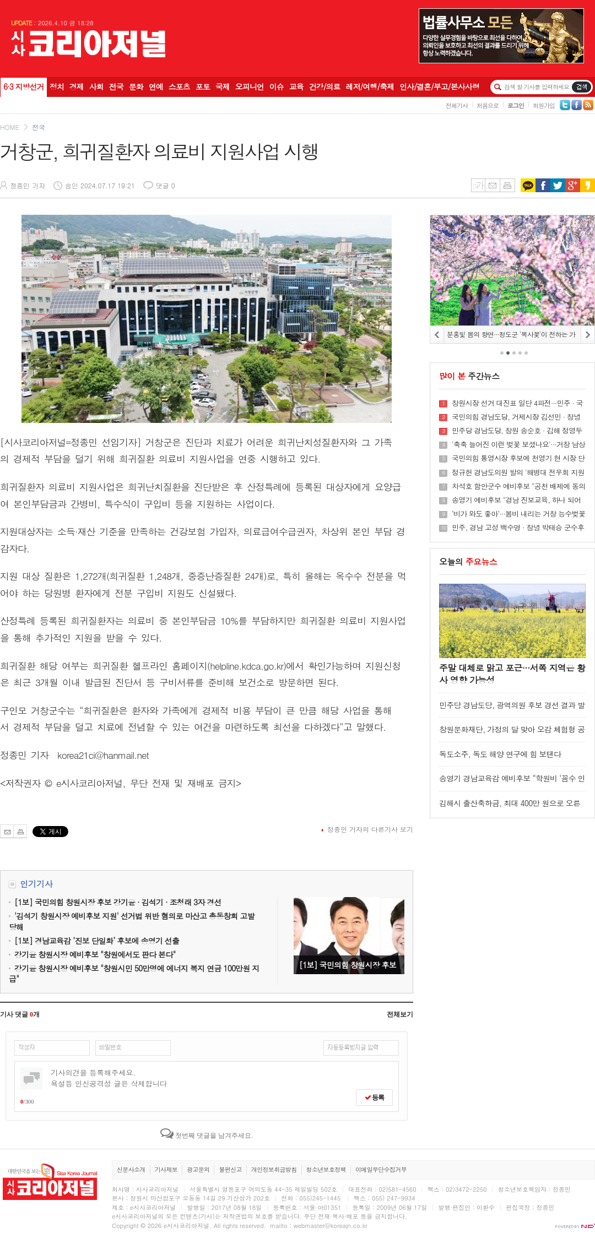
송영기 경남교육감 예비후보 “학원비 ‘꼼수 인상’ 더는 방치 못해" (512, 783)
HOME (9, 127)
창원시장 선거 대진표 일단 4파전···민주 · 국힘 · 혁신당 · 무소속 (517, 403)
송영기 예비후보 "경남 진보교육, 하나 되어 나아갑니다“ (516, 500)
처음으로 (488, 105)
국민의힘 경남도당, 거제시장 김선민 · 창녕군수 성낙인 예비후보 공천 (516, 417)
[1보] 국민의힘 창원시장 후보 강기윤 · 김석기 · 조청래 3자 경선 (349, 935)
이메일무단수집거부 (381, 1169)
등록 (374, 1097)
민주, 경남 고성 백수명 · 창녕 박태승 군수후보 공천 (518, 528)
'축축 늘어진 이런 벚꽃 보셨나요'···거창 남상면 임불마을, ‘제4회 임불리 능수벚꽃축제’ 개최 (518, 444)
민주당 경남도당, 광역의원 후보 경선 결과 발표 (512, 710)
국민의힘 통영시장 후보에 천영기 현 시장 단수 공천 (518, 458)
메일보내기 (492, 185)
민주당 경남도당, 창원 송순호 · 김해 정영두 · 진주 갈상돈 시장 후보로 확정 (517, 431)
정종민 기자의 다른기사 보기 (370, 829)
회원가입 (544, 105)
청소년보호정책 (326, 1169)
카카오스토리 (587, 185)
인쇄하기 (507, 185)
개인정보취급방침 (274, 1169)
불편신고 (230, 1169)
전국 (38, 127)
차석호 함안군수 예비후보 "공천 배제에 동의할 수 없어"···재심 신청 (518, 486)
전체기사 (457, 105)
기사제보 (166, 1169)
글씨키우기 (478, 185)
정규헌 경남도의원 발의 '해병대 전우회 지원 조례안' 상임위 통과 (518, 472)
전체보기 (400, 1014)
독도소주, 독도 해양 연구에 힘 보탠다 (500, 753)
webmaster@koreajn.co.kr (330, 1225)
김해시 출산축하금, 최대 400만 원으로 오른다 (509, 808)
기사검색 (581, 87)
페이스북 (543, 185)
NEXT (587, 334)
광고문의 (198, 1169)
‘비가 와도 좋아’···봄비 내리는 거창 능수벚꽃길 (518, 514)
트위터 (557, 185)
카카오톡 (528, 185)
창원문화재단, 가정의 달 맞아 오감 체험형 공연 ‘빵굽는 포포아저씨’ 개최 (512, 734)
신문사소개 (131, 1169)
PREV (437, 334)
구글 (572, 185)
